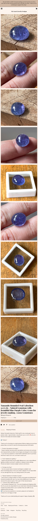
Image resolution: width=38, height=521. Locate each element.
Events (26, 505)
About (5, 505)
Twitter (7, 510)
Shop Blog (18, 510)
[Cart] (36, 9)
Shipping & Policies (11, 429)
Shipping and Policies (13, 505)
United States (10, 417)
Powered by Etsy (4, 518)
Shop (2, 505)
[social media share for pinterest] (7, 424)
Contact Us (21, 505)
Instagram (12, 510)
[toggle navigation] (1, 8)
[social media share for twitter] (4, 424)
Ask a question (12, 424)
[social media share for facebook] (1, 424)
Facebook (3, 510)
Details (3, 429)
